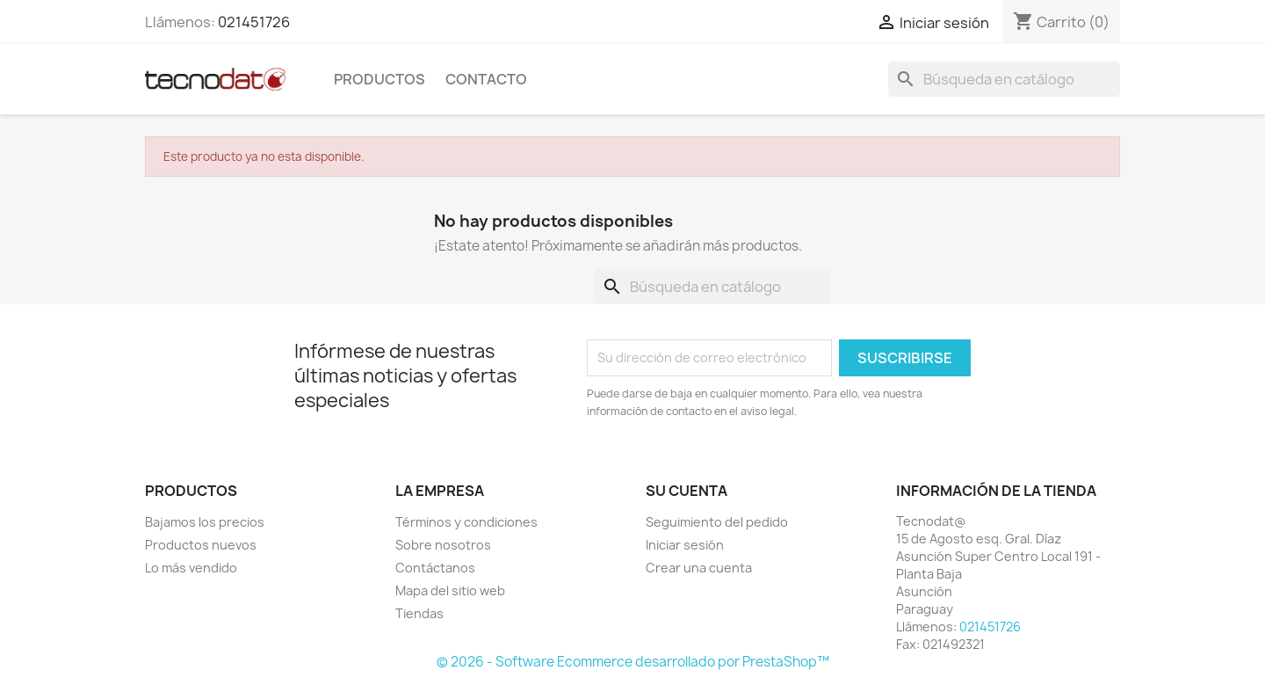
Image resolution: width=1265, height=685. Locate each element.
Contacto (486, 79)
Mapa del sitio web (450, 590)
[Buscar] (1004, 79)
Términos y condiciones (466, 522)
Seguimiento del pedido (717, 522)
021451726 (254, 22)
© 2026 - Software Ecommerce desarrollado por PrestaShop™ (633, 661)
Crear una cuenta (699, 567)
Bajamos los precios (204, 522)
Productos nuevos (201, 544)
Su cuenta (686, 490)
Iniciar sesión (685, 544)
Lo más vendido (191, 567)
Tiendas (419, 613)
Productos (379, 79)
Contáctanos (435, 567)
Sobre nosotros (443, 544)
